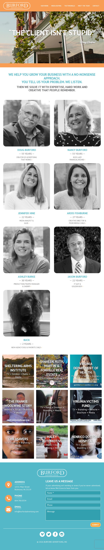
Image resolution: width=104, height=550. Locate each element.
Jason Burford (77, 276)
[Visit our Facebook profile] (55, 534)
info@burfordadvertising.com (27, 511)
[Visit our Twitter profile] (49, 534)
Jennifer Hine (26, 213)
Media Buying (56, 6)
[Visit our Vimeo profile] (42, 534)
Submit (95, 525)
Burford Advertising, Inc (17, 5)
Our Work (44, 6)
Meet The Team (84, 6)
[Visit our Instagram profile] (62, 534)
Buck (27, 340)
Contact (96, 6)
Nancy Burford (77, 150)
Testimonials (69, 6)
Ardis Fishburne (77, 213)
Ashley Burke (26, 276)
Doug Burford (26, 150)
